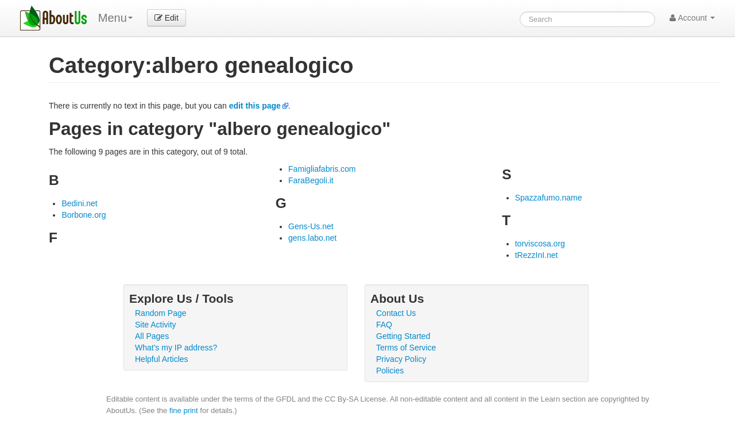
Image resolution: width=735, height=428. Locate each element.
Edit (166, 17)
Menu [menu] (115, 17)
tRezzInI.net (536, 255)
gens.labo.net (312, 237)
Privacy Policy (401, 359)
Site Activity (155, 324)
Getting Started (403, 336)
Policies (390, 370)
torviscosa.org (540, 243)
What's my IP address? (176, 347)
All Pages (152, 336)
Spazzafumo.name (548, 197)
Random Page (161, 313)
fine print (183, 410)
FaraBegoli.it (311, 180)
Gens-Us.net (311, 226)
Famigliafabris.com (321, 168)
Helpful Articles (161, 359)
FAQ (384, 324)
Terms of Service (406, 347)
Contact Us (396, 313)
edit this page (255, 105)
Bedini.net (79, 203)
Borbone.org (83, 214)
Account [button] (692, 17)
